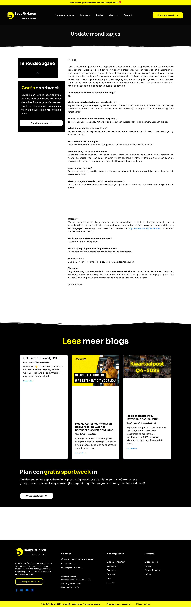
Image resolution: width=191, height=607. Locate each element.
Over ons (113, 15)
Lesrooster (85, 15)
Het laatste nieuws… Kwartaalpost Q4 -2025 (143, 417)
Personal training (152, 570)
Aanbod (100, 15)
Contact (128, 15)
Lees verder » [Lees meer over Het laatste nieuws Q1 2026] (28, 381)
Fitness (147, 565)
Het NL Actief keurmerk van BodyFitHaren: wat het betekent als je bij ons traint (94, 426)
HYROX (147, 574)
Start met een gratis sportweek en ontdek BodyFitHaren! (94, 2)
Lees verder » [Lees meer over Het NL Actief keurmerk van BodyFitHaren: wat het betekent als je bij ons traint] (80, 453)
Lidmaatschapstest (65, 15)
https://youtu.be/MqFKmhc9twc (145, 228)
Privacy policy (143, 604)
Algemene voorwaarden (118, 604)
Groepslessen (151, 561)
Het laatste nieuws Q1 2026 (41, 358)
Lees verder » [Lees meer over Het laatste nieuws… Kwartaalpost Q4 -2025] (132, 448)
